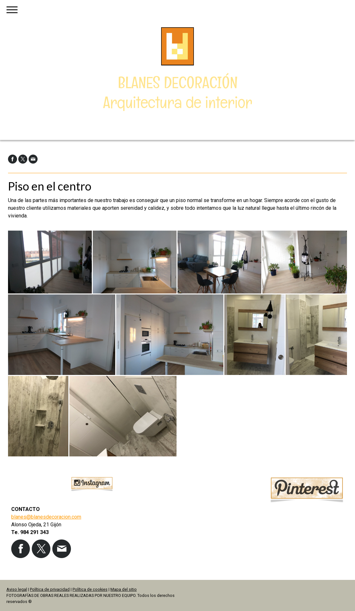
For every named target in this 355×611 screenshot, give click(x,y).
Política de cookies (90, 589)
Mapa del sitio (123, 589)
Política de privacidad (50, 589)
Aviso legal (16, 589)
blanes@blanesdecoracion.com (46, 517)
